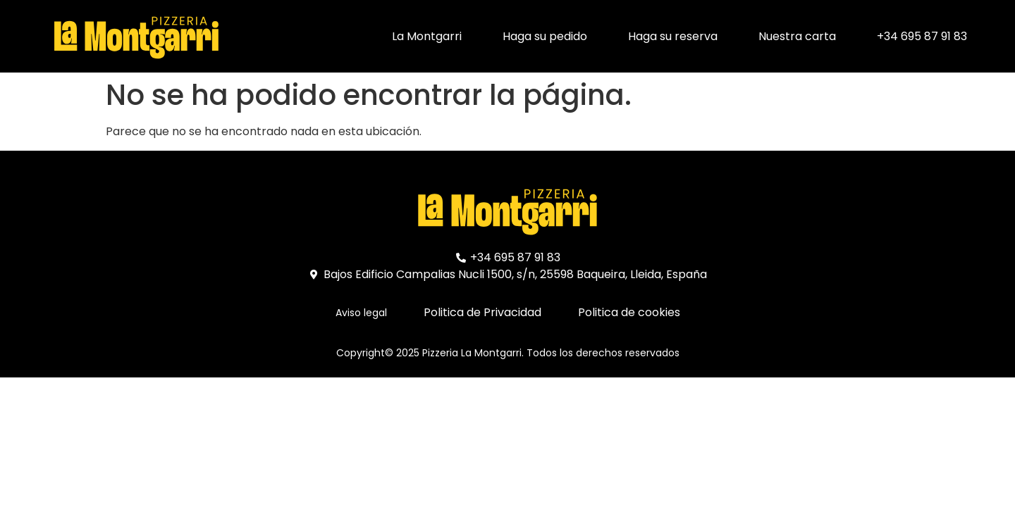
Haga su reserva (673, 36)
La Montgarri (427, 36)
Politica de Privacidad (482, 312)
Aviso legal (361, 313)
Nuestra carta (797, 36)
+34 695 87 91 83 (922, 36)
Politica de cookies (629, 312)
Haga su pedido (545, 36)
